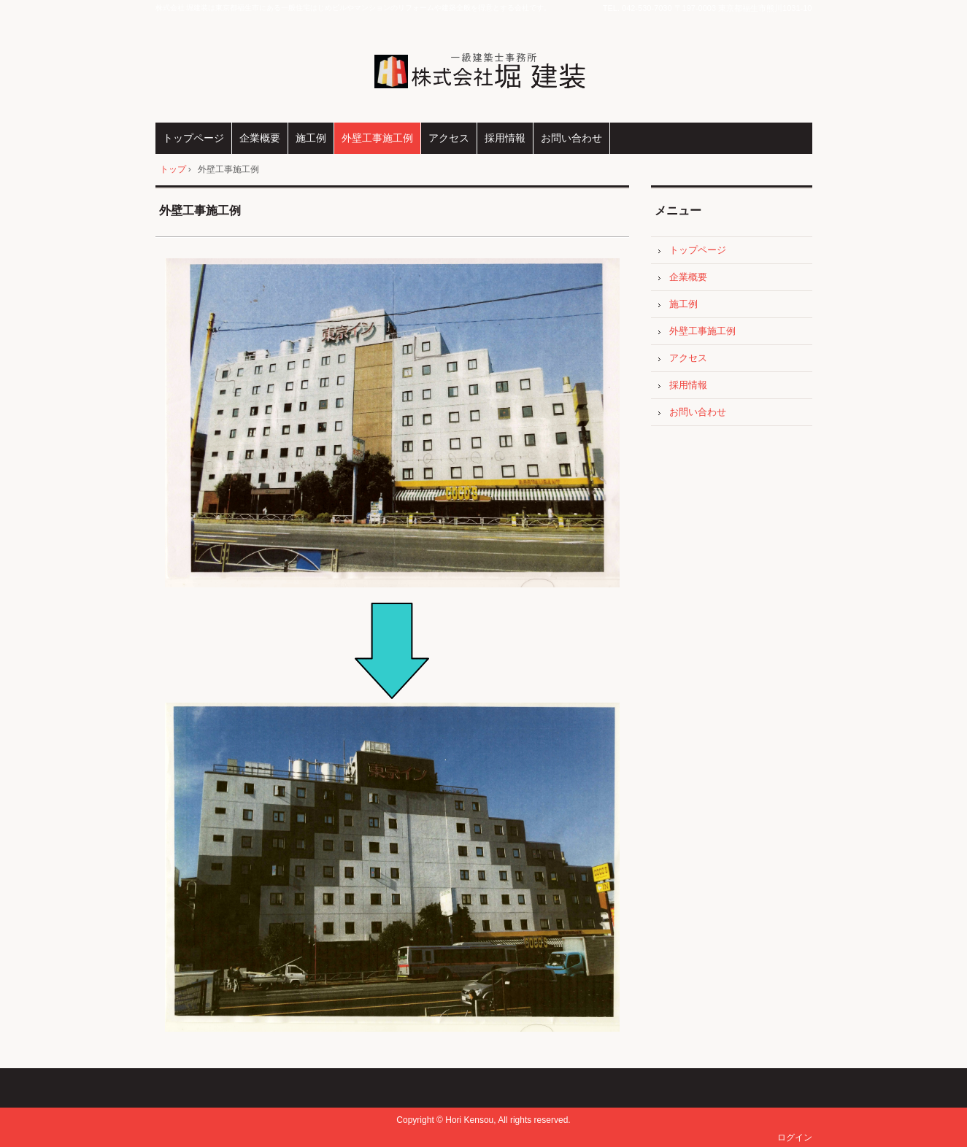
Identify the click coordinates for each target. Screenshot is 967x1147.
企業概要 (259, 138)
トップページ (193, 138)
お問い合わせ (571, 138)
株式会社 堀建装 (483, 70)
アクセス (448, 138)
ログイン (794, 1137)
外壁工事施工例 (377, 138)
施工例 (311, 138)
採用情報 (505, 138)
